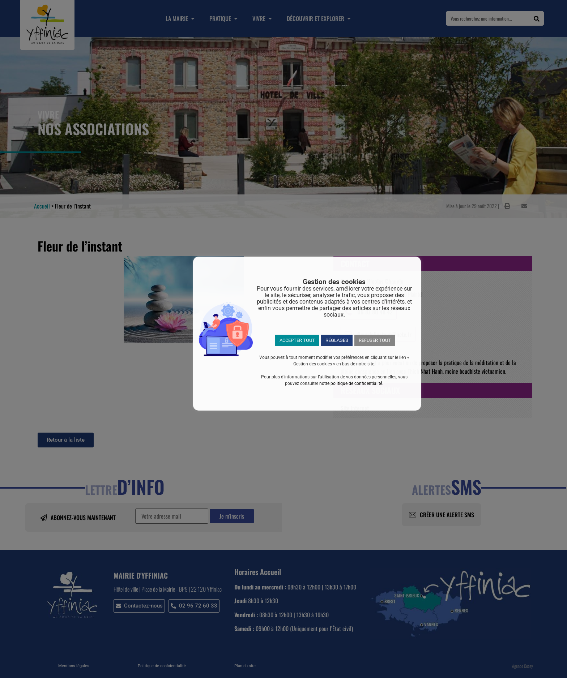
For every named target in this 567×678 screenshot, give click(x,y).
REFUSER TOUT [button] (375, 340)
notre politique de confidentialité (350, 383)
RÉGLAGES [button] (336, 340)
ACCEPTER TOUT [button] (297, 340)
